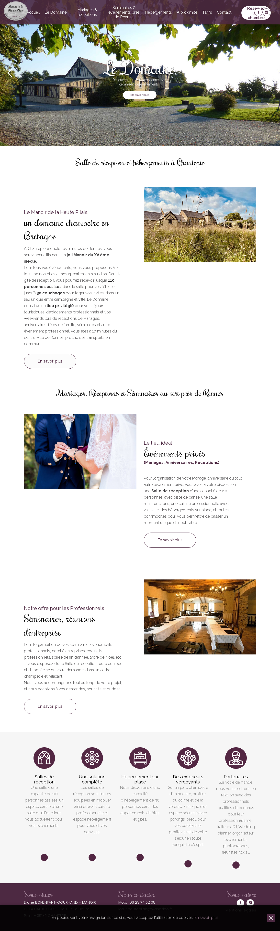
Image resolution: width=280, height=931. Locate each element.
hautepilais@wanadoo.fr (150, 908)
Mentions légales (240, 910)
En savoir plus (139, 94)
